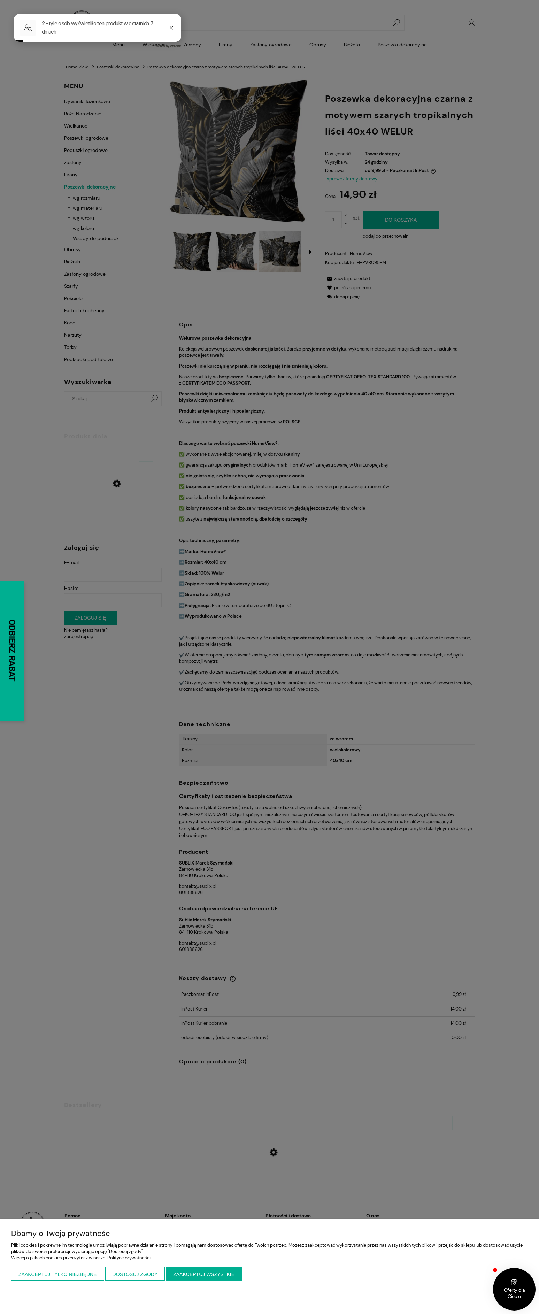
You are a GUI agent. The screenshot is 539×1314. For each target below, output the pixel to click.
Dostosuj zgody (135, 1274)
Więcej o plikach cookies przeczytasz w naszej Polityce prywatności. (81, 1258)
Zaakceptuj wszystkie (203, 1274)
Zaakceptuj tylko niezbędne (57, 1274)
